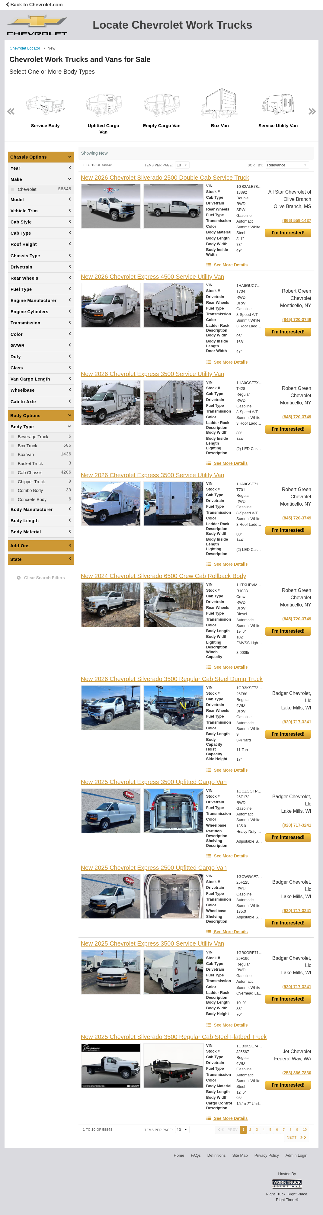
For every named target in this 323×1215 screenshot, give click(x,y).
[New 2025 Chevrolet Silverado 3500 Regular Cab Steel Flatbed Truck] (174, 1036)
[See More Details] (227, 264)
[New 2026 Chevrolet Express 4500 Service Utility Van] (152, 276)
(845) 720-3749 (296, 319)
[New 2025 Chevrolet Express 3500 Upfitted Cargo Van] (154, 782)
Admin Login (296, 1155)
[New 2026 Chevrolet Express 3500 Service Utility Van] (152, 374)
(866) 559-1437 (296, 220)
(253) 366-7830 (296, 1072)
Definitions (216, 1155)
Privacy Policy (266, 1155)
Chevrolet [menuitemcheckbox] (27, 189)
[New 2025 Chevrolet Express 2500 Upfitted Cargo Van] (154, 867)
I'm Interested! (288, 232)
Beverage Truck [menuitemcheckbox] (32, 436)
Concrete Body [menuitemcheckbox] (31, 499)
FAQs (196, 1155)
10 (305, 1129)
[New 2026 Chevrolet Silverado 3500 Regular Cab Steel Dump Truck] (172, 679)
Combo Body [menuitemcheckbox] (30, 490)
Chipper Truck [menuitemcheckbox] (31, 481)
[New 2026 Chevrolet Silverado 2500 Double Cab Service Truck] (165, 177)
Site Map (240, 1155)
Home (179, 1155)
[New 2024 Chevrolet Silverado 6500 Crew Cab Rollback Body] (163, 576)
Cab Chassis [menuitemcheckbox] (30, 472)
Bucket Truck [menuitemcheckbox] (30, 463)
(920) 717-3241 (296, 721)
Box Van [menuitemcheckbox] (25, 454)
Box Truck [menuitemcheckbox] (27, 445)
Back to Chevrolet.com (34, 4)
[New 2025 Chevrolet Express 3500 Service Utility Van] (152, 943)
